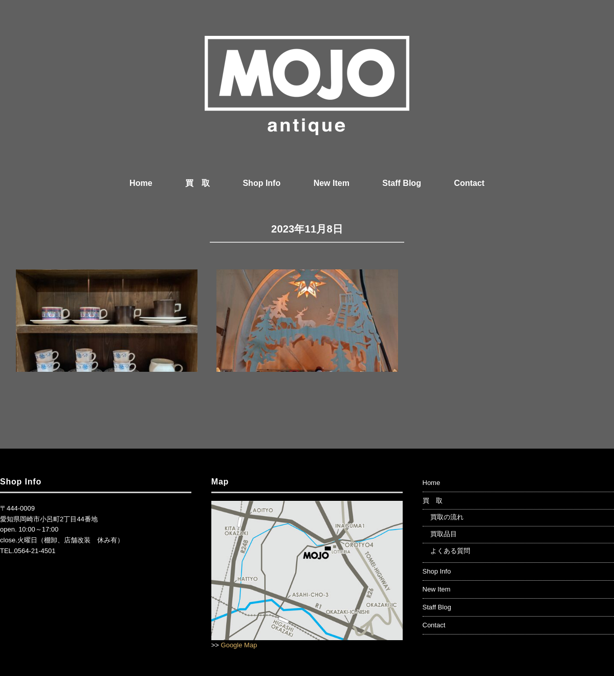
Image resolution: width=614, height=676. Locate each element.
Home (140, 183)
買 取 (197, 183)
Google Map (239, 645)
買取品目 (443, 534)
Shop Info (261, 183)
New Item (331, 183)
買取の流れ (447, 517)
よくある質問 (450, 551)
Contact (469, 183)
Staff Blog (401, 183)
